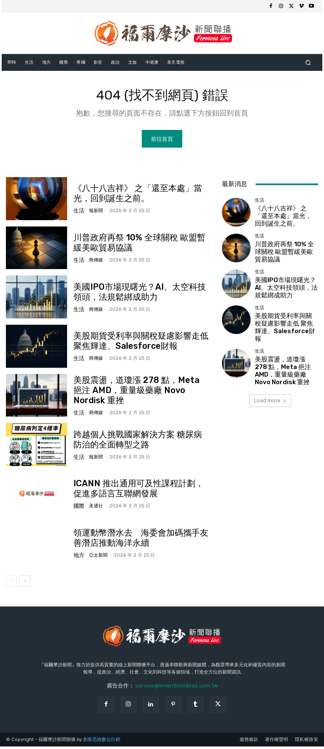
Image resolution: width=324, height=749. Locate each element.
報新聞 (93, 212)
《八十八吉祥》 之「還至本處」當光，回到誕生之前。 (283, 218)
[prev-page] (11, 583)
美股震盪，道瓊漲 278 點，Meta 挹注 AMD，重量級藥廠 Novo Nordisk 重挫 (134, 393)
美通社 (93, 507)
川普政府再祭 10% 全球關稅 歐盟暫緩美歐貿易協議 (140, 245)
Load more (270, 387)
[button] (308, 62)
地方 (78, 556)
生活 (78, 212)
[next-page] (24, 583)
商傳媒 (93, 261)
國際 (78, 507)
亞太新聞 (95, 556)
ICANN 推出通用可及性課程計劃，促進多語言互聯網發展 (139, 491)
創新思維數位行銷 (101, 742)
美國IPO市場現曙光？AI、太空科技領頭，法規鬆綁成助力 (285, 288)
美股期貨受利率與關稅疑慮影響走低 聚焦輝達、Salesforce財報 (138, 343)
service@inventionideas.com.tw (176, 688)
